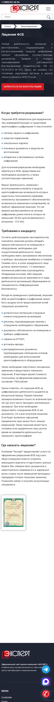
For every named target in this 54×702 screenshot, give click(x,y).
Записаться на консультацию (23, 86)
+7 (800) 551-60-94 (10, 2)
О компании (6, 697)
